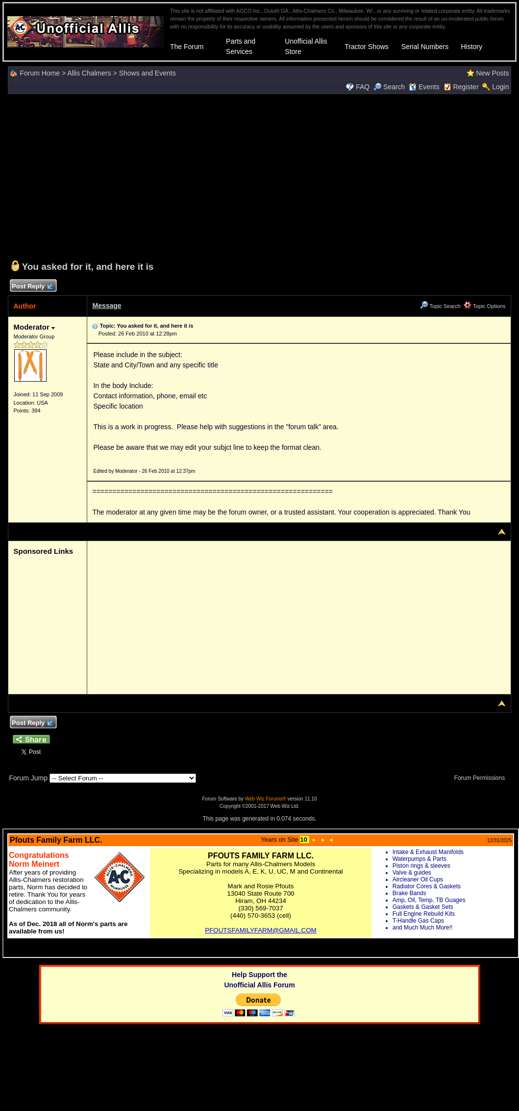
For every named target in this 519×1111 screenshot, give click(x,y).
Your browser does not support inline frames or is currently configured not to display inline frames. (260, 893)
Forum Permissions (482, 778)
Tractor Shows (367, 47)
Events (424, 87)
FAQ (363, 87)
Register (465, 87)
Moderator (34, 327)
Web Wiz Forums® (265, 798)
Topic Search (440, 306)
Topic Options (485, 306)
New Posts (492, 73)
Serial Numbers (424, 47)
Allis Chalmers (89, 73)
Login (500, 87)
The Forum (186, 47)
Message (106, 306)
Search (389, 87)
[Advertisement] (260, 176)
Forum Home (40, 73)
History (471, 47)
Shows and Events (147, 73)
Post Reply (32, 287)
